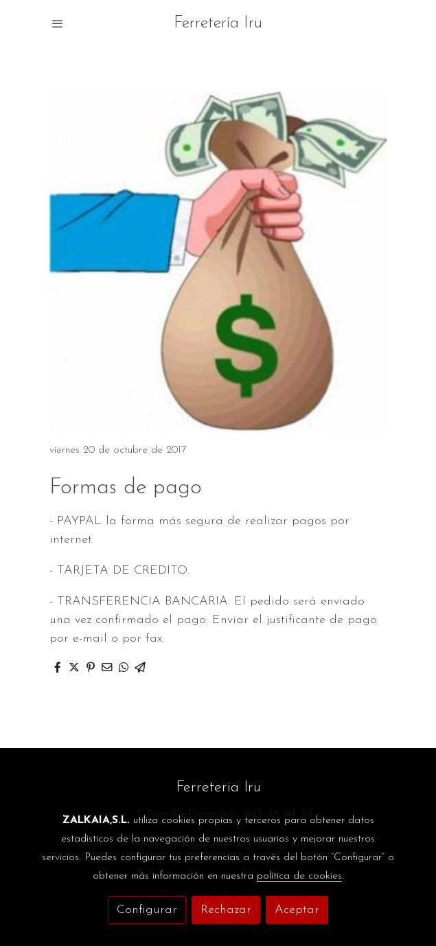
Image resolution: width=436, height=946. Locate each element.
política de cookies (299, 875)
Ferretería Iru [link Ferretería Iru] (218, 23)
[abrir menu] (57, 23)
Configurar (147, 909)
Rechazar (225, 909)
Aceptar (297, 909)
